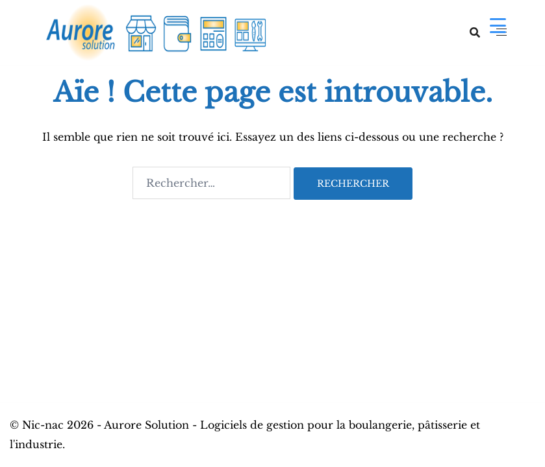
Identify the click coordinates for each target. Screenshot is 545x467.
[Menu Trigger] (498, 25)
